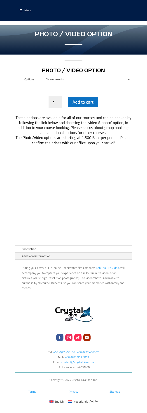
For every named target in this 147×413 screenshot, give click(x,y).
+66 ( (77, 357)
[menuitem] (56, 401)
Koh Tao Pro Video (107, 267)
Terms (32, 391)
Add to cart (82, 101)
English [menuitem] (59, 401)
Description (29, 249)
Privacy (73, 391)
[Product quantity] (55, 102)
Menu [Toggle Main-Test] (25, 10)
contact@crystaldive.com (77, 362)
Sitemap (115, 391)
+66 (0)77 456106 (64, 352)
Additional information (36, 256)
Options (29, 79)
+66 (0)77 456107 (88, 352)
